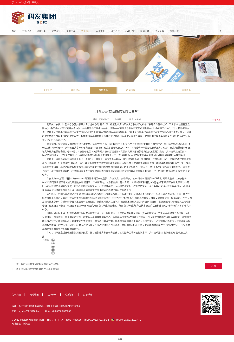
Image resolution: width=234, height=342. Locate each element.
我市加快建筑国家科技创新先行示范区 (40, 264)
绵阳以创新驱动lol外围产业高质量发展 (40, 268)
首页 (14, 31)
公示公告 (159, 31)
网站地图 (34, 294)
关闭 (213, 265)
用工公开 (115, 31)
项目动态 (158, 90)
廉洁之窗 (144, 31)
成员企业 (56, 31)
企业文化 (100, 31)
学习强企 (75, 90)
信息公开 (174, 31)
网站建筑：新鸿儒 (21, 323)
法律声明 (52, 294)
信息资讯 (103, 90)
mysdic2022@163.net (30, 311)
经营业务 (41, 31)
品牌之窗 (130, 31)
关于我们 (26, 31)
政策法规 (130, 90)
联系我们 (69, 294)
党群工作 (70, 31)
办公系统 (87, 294)
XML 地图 (117, 338)
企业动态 (47, 90)
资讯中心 (85, 31)
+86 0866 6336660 (61, 311)
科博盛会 (186, 90)
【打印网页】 (216, 120)
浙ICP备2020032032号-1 (96, 319)
